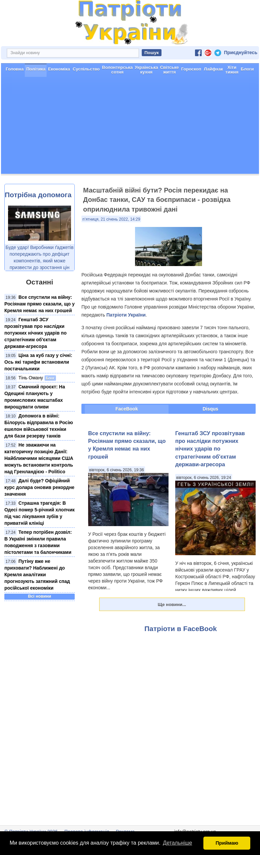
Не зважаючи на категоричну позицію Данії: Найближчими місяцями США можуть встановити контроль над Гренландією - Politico (38, 458)
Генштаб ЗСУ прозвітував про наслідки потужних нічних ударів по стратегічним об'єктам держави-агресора (35, 333)
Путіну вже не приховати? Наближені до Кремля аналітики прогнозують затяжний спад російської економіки (37, 575)
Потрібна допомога (38, 195)
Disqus (210, 408)
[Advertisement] (130, 127)
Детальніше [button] (177, 843)
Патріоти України (125, 315)
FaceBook (127, 408)
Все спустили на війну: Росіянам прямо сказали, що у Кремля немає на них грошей (39, 303)
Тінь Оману (30, 377)
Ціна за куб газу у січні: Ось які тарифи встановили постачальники (38, 362)
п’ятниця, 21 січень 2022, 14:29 (111, 219)
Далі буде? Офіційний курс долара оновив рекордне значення (39, 487)
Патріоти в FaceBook (180, 628)
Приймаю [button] (226, 843)
